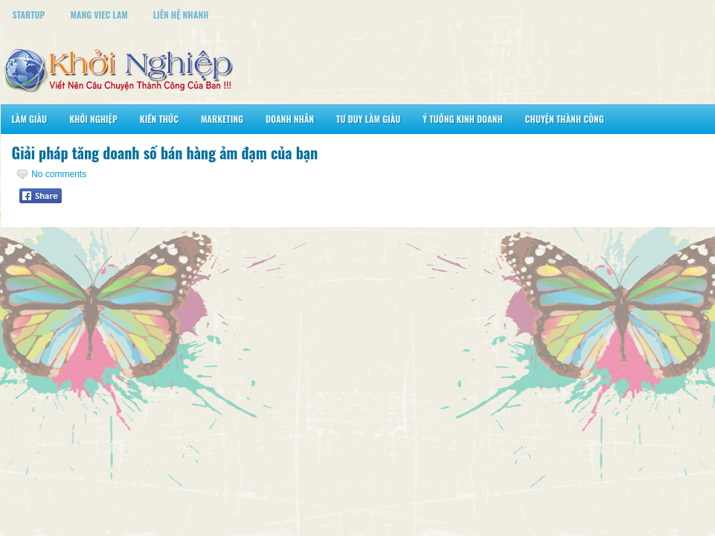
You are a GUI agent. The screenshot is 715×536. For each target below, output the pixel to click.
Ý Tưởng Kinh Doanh (462, 118)
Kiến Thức (159, 118)
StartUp (29, 14)
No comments (58, 174)
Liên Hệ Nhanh (181, 14)
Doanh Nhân (290, 118)
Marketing (222, 118)
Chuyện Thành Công (564, 118)
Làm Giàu (30, 118)
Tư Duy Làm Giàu (368, 118)
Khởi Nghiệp (93, 118)
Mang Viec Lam (98, 14)
